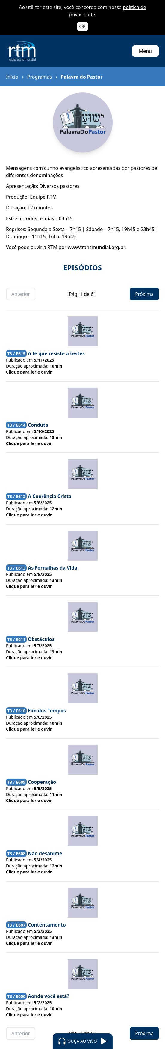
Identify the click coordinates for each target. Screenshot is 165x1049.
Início (12, 77)
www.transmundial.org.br (96, 247)
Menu (145, 51)
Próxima (144, 294)
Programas (39, 77)
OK (82, 26)
